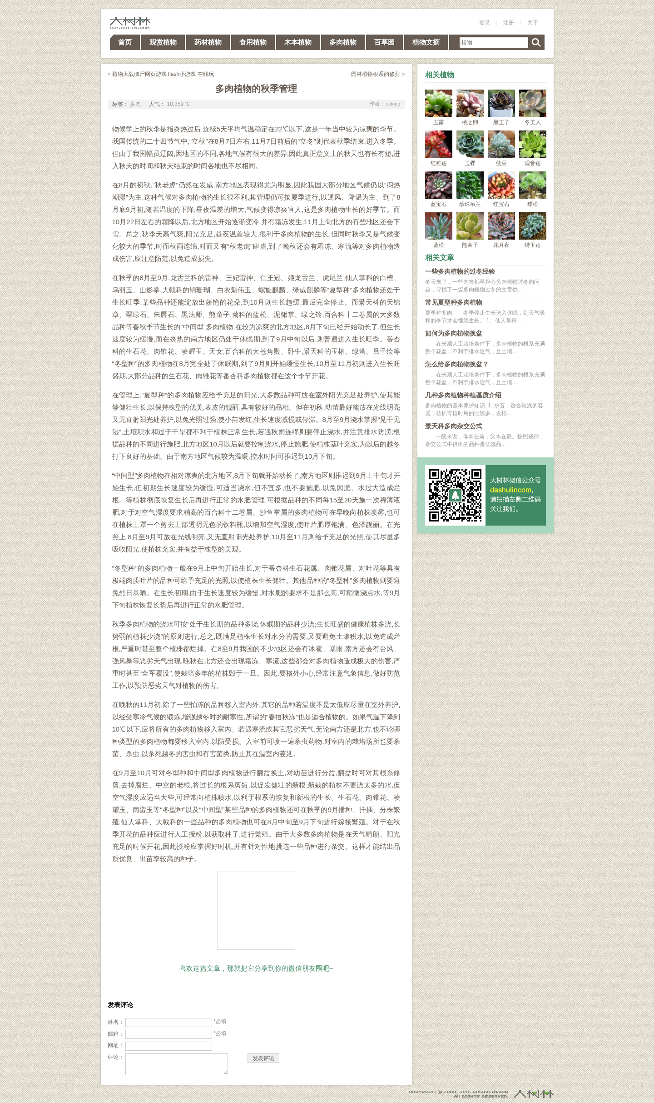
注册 (508, 23)
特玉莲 (532, 230)
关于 (532, 23)
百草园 (384, 42)
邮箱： (116, 1034)
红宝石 (501, 189)
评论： (116, 1057)
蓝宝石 (438, 189)
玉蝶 (470, 148)
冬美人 (532, 107)
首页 (125, 42)
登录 (484, 23)
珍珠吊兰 (470, 189)
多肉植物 (343, 42)
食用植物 (253, 42)
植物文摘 (426, 42)
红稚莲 (438, 148)
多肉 (135, 104)
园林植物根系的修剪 (375, 74)
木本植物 (298, 42)
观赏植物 (163, 42)
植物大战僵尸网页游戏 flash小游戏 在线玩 (163, 74)
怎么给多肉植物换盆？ (457, 364)
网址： (116, 1045)
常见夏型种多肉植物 (453, 302)
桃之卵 (470, 107)
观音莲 (532, 148)
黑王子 (501, 107)
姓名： (116, 1022)
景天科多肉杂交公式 (453, 426)
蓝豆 (501, 148)
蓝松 (438, 230)
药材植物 (208, 42)
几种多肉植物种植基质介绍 (463, 395)
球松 (532, 189)
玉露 (438, 107)
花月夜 (501, 230)
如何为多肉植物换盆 (453, 333)
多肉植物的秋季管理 (256, 89)
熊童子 (470, 230)
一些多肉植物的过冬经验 (460, 271)
